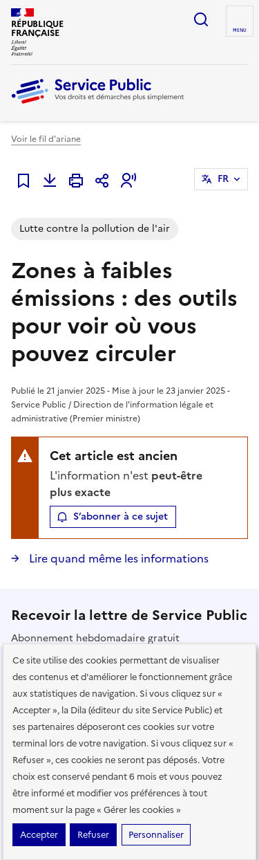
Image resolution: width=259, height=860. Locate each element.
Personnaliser (156, 834)
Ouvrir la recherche (201, 19)
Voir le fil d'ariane (46, 139)
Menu (240, 30)
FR (223, 179)
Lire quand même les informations (117, 558)
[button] (128, 180)
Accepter (39, 834)
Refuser (93, 834)
